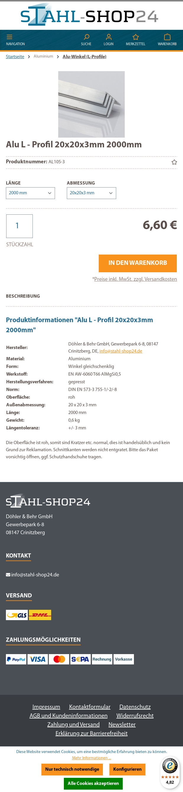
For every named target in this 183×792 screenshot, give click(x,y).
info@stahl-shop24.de (120, 351)
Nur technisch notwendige (72, 769)
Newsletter (122, 725)
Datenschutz (135, 707)
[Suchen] (86, 40)
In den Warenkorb (137, 263)
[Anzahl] (19, 226)
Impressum (46, 707)
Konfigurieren (127, 769)
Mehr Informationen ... (91, 758)
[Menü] (15, 40)
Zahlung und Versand (73, 725)
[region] (91, 104)
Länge (13, 183)
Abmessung (81, 183)
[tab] (23, 299)
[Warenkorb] (167, 40)
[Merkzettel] (136, 40)
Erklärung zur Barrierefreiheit (92, 734)
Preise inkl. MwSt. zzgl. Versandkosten (135, 279)
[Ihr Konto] (108, 40)
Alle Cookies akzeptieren (93, 783)
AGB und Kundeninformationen (69, 716)
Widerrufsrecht (135, 716)
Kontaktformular (90, 707)
